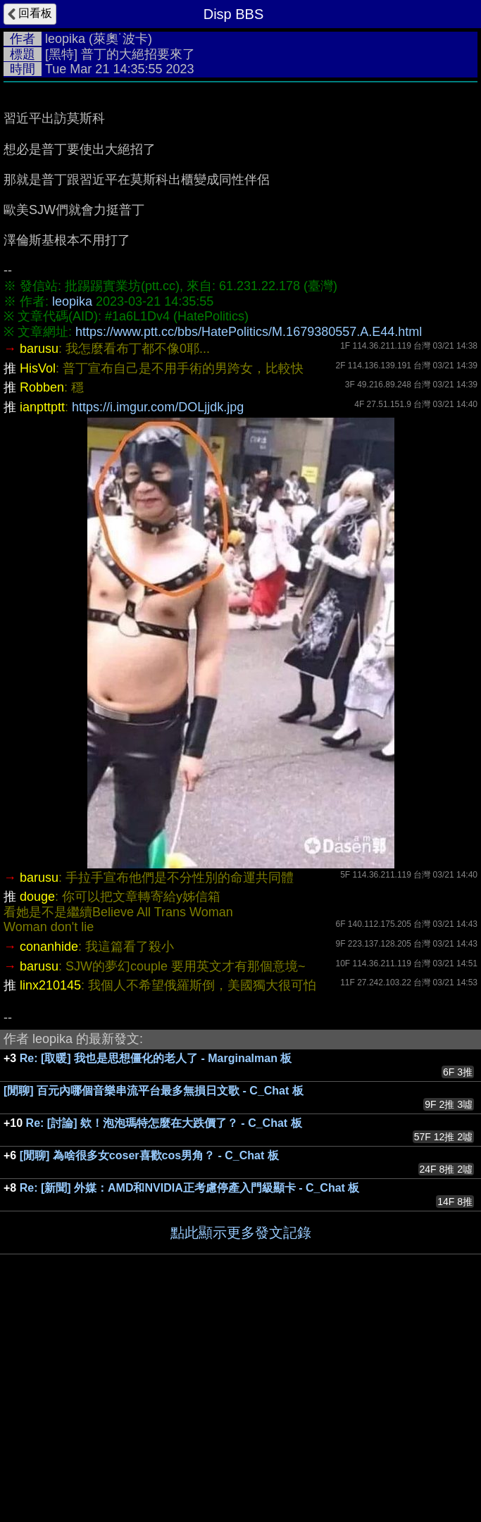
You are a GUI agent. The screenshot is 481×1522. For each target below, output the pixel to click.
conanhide (49, 1158)
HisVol (38, 580)
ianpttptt (42, 618)
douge (37, 1108)
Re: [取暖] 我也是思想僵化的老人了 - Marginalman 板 (156, 1269)
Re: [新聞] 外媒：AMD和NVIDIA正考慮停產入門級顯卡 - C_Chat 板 (190, 1399)
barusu (39, 560)
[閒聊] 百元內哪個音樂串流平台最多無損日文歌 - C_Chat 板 (154, 1302)
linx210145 (50, 1197)
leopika (65, 39)
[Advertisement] (240, 195)
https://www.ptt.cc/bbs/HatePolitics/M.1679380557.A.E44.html (248, 543)
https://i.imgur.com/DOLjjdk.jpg (158, 618)
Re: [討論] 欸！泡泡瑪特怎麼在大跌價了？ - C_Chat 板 (164, 1334)
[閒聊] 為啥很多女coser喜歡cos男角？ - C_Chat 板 (149, 1367)
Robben (42, 599)
